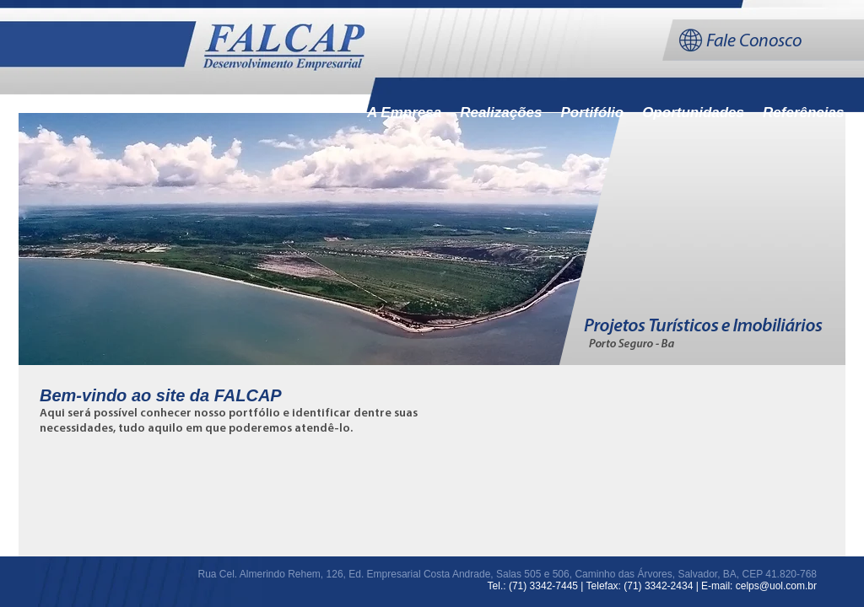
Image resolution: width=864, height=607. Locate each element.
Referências (803, 113)
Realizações (501, 113)
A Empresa (404, 113)
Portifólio (592, 113)
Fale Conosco (754, 41)
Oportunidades (693, 113)
